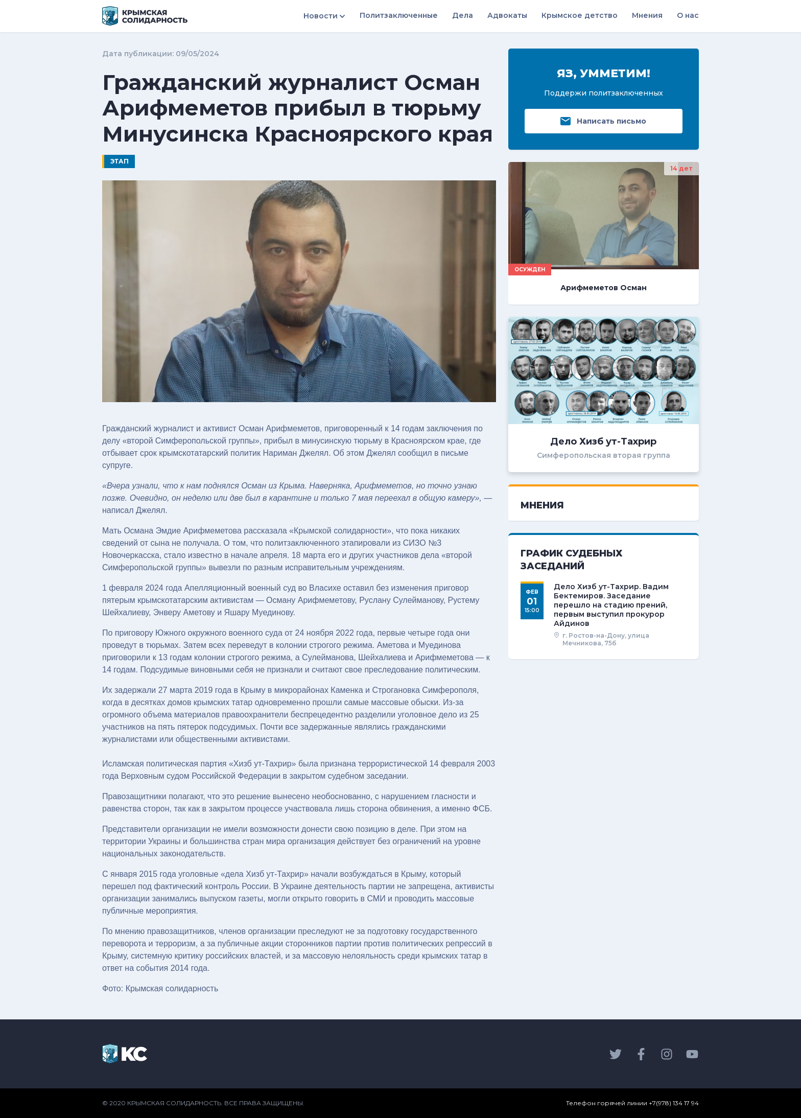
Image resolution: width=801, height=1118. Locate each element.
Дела (462, 15)
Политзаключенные (399, 15)
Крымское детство (579, 15)
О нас (688, 15)
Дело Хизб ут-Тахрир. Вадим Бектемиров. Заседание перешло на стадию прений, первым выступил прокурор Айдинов (611, 605)
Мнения (647, 15)
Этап (119, 161)
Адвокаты (507, 15)
